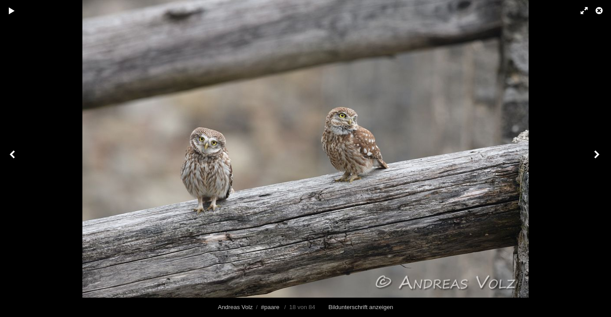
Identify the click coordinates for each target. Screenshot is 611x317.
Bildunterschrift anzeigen (360, 307)
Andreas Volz (235, 307)
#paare (270, 307)
